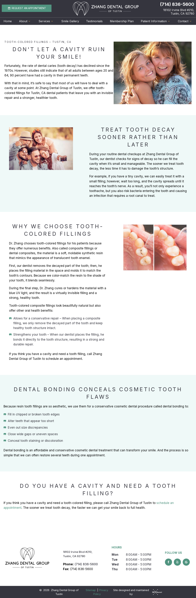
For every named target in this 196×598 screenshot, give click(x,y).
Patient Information (156, 21)
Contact (185, 21)
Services (46, 21)
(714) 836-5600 (177, 4)
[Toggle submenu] (29, 21)
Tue (115, 559)
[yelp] (177, 561)
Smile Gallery (70, 21)
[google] (186, 561)
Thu (115, 569)
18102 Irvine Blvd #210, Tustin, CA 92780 (178, 11)
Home (8, 21)
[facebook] (168, 561)
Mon (115, 554)
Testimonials (94, 21)
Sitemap (91, 589)
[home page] (106, 9)
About (25, 21)
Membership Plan (122, 21)
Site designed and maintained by (136, 591)
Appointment (26, 8)
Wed (115, 564)
